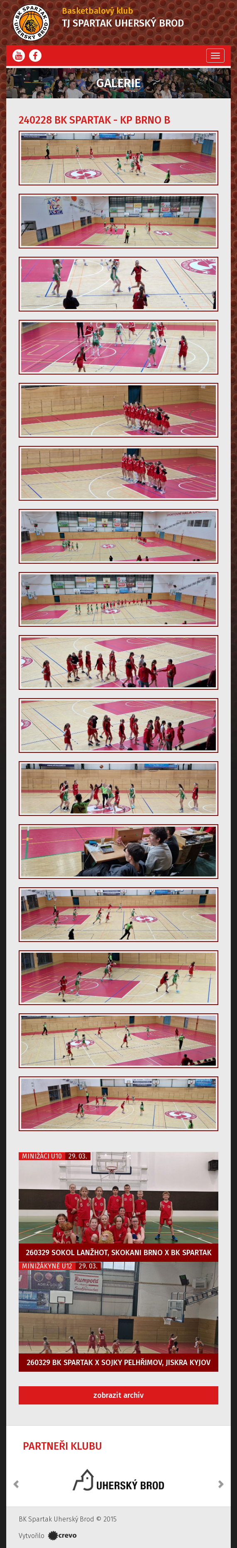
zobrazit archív (118, 1395)
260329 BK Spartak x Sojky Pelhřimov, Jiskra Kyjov (118, 1362)
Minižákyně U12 (47, 1266)
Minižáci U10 (42, 1156)
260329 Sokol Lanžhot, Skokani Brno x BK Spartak (119, 1252)
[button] (16, 1480)
